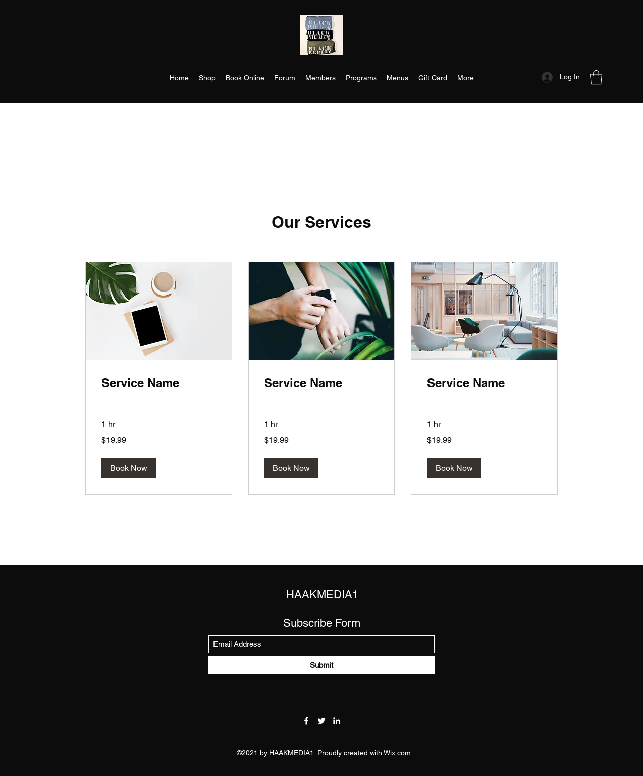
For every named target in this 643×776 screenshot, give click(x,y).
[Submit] (321, 665)
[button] (596, 77)
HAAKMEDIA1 (322, 594)
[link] (158, 383)
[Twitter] (321, 721)
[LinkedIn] (337, 721)
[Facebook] (306, 721)
